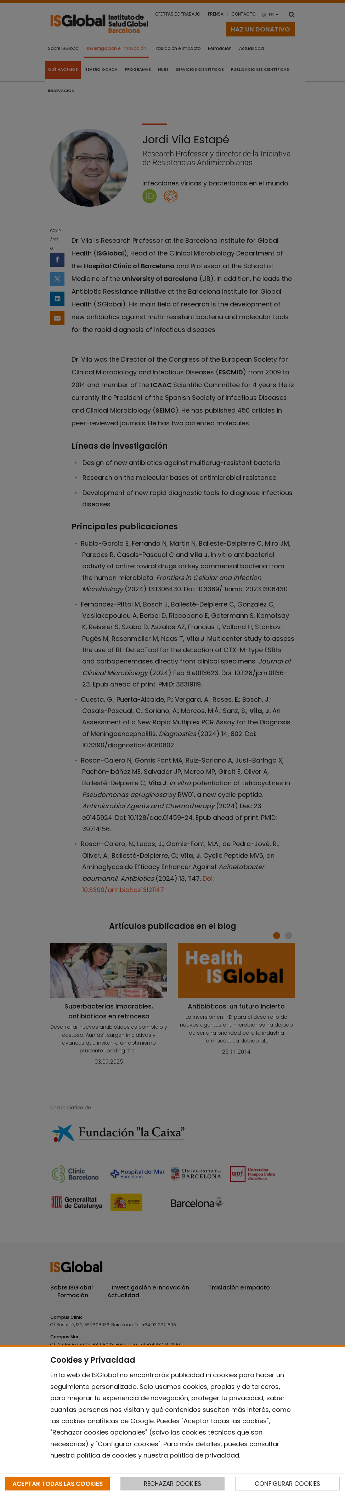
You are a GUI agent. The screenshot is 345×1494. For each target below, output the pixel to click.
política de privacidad (204, 1455)
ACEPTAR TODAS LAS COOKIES (57, 1483)
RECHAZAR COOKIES (172, 1483)
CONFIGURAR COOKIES (287, 1483)
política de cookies (106, 1455)
